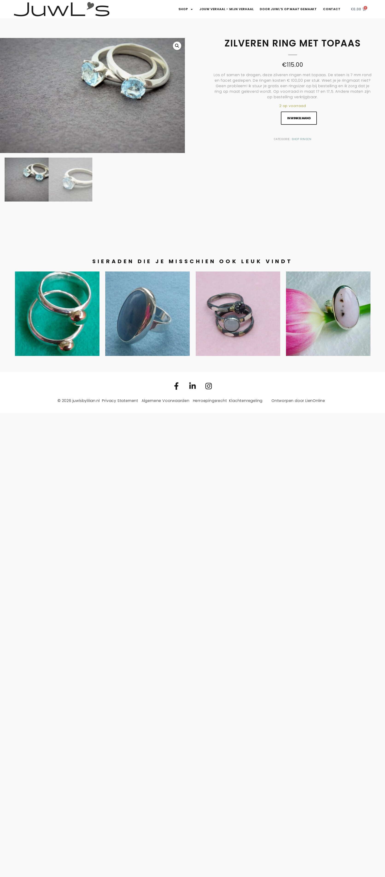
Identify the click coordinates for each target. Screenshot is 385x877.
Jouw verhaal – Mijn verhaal (226, 9)
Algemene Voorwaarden (166, 400)
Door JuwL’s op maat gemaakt (288, 9)
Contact (332, 9)
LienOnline (315, 400)
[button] (177, 46)
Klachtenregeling (245, 400)
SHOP (185, 9)
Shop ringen (302, 139)
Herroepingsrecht (210, 400)
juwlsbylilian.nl (86, 400)
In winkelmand (299, 118)
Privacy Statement (120, 400)
